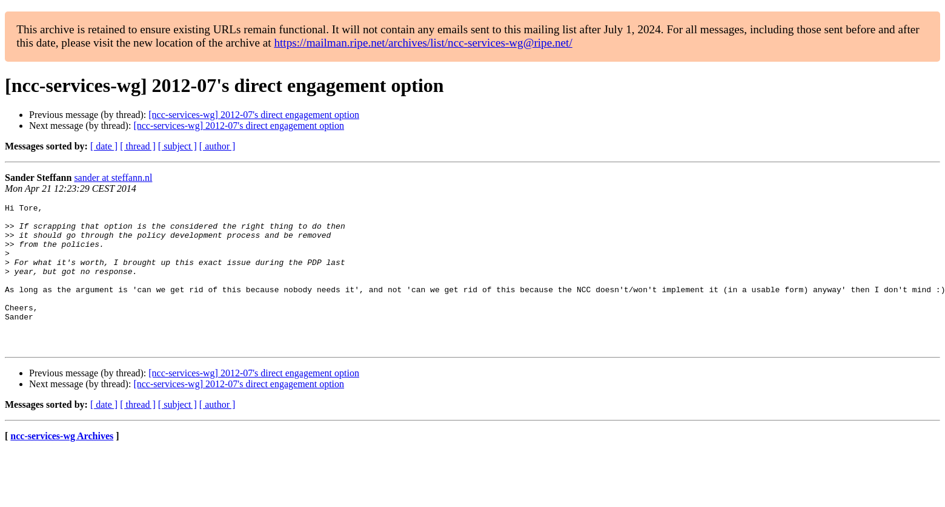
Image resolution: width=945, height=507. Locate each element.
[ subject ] (177, 146)
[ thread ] (138, 146)
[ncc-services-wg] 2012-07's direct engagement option (253, 115)
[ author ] (217, 146)
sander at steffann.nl (113, 177)
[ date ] (104, 146)
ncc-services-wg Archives (61, 465)
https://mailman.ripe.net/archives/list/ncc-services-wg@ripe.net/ (423, 42)
